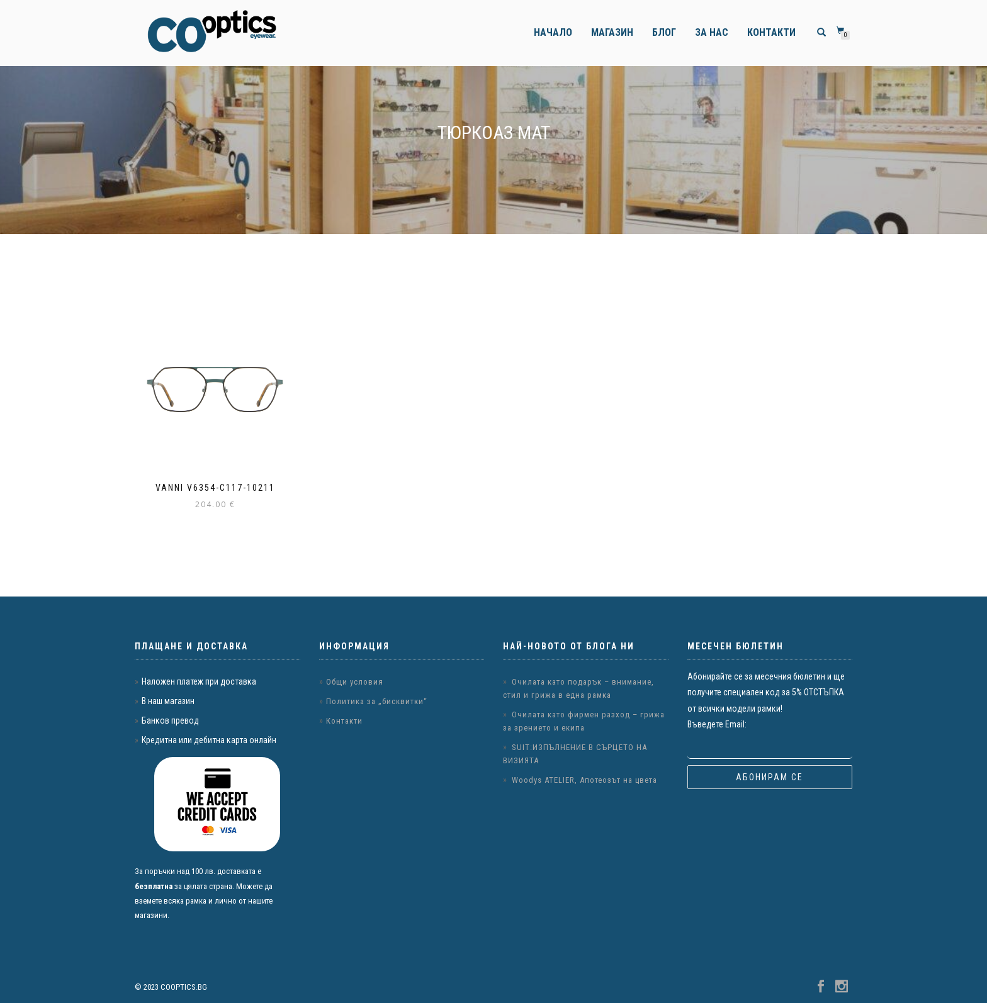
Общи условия (354, 681)
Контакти (771, 32)
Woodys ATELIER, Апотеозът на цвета (584, 780)
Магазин (612, 32)
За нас (711, 32)
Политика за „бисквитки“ (376, 701)
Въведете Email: (717, 724)
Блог (664, 32)
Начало (553, 32)
